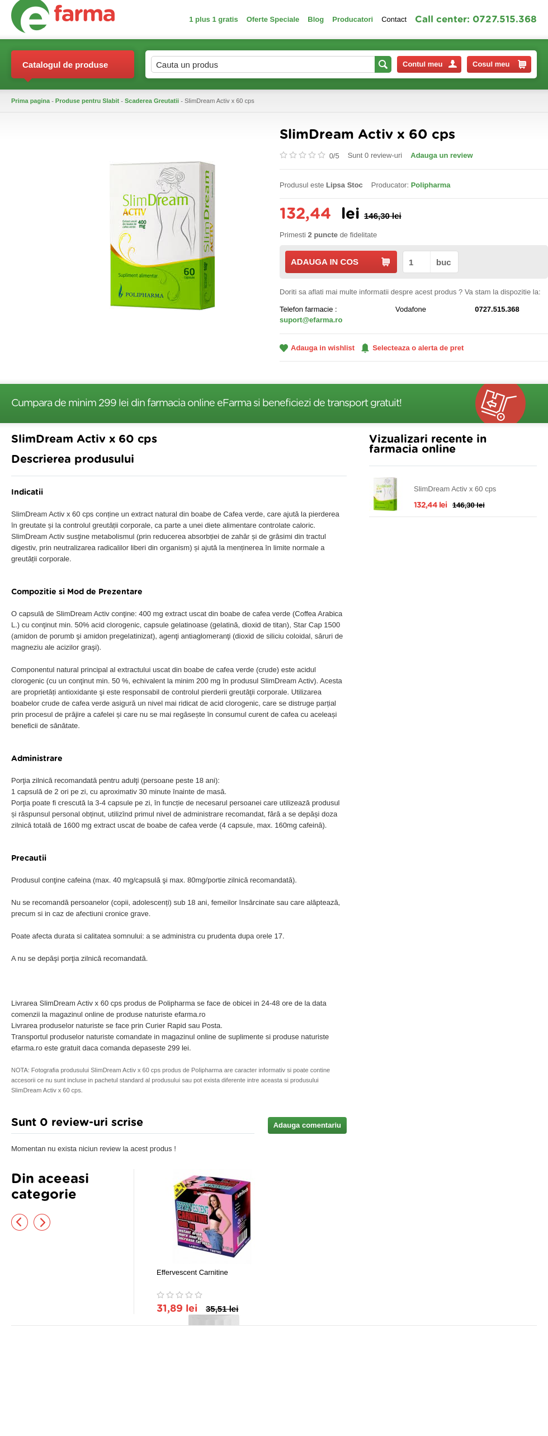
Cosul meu (499, 64)
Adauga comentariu (307, 1125)
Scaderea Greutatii (152, 100)
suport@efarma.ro (311, 320)
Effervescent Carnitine (192, 1272)
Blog (316, 19)
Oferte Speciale (273, 19)
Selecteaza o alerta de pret (412, 348)
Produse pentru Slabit (87, 100)
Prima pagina (30, 100)
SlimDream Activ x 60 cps (455, 489)
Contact (394, 19)
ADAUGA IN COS (340, 261)
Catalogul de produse (65, 69)
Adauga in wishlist (317, 348)
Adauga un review (441, 155)
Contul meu (430, 64)
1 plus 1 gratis (213, 19)
